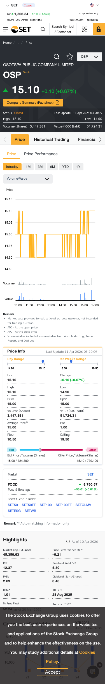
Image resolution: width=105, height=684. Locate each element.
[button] (5, 139)
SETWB (30, 511)
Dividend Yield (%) (64, 563)
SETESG (14, 511)
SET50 (13, 505)
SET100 (46, 505)
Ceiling (65, 434)
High (10, 387)
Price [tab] (11, 153)
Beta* (6, 590)
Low (63, 387)
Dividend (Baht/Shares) (67, 576)
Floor (11, 434)
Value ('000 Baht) (72, 410)
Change (65, 375)
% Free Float (11, 603)
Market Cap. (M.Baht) (17, 549)
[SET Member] (99, 29)
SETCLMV (83, 505)
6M (52, 167)
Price (20, 139)
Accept (52, 672)
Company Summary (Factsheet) (33, 102)
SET (11, 5)
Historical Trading (51, 139)
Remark (61, 604)
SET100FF (64, 505)
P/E (5, 563)
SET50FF (29, 505)
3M (40, 167)
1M (28, 167)
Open (63, 398)
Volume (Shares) (18, 410)
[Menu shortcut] (84, 29)
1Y (78, 167)
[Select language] (94, 5)
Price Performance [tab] (41, 153)
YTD (65, 167)
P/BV (6, 576)
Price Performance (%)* (67, 549)
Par (62, 422)
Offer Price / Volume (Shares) (78, 455)
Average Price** (17, 422)
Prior (10, 398)
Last (10, 375)
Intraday (12, 167)
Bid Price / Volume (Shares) (26, 455)
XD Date (57, 590)
